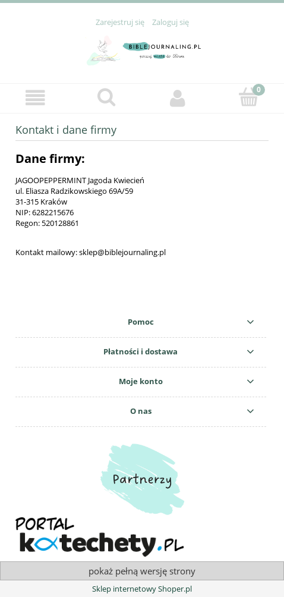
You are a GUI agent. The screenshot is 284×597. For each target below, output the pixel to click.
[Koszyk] (249, 97)
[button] (35, 98)
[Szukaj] (107, 97)
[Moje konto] (177, 98)
